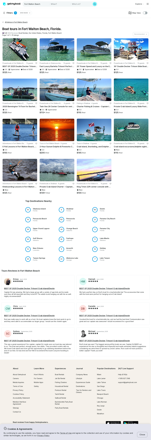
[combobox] (36, 4)
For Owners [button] (38, 378)
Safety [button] (36, 386)
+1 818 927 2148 (124, 378)
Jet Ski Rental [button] (60, 378)
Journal (79, 368)
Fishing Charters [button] (61, 382)
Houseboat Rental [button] (61, 386)
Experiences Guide (83, 382)
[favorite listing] (36, 63)
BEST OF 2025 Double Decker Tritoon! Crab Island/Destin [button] (29, 288)
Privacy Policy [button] (43, 435)
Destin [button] (99, 410)
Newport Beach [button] (103, 394)
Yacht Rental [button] (59, 394)
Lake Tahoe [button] (101, 382)
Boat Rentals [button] (59, 374)
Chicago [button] (100, 398)
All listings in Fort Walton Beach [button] (15, 22)
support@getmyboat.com (127, 382)
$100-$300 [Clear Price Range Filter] (25, 13)
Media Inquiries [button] (18, 382)
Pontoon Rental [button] (60, 390)
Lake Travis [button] (101, 390)
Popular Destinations (106, 368)
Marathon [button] (100, 414)
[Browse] (139, 3)
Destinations (80, 386)
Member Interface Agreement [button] (19, 403)
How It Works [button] (39, 374)
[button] (23, 33)
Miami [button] (99, 374)
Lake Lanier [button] (101, 378)
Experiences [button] (60, 368)
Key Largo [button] (101, 406)
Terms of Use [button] (66, 433)
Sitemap (16, 408)
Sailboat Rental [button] (60, 398)
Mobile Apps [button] (38, 382)
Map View (134, 13)
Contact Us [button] (17, 412)
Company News (82, 374)
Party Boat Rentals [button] (61, 408)
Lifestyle (79, 378)
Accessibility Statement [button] (21, 398)
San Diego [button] (101, 386)
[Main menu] (147, 4)
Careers (16, 378)
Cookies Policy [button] (18, 394)
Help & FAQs (122, 374)
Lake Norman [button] (102, 402)
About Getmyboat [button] (19, 374)
